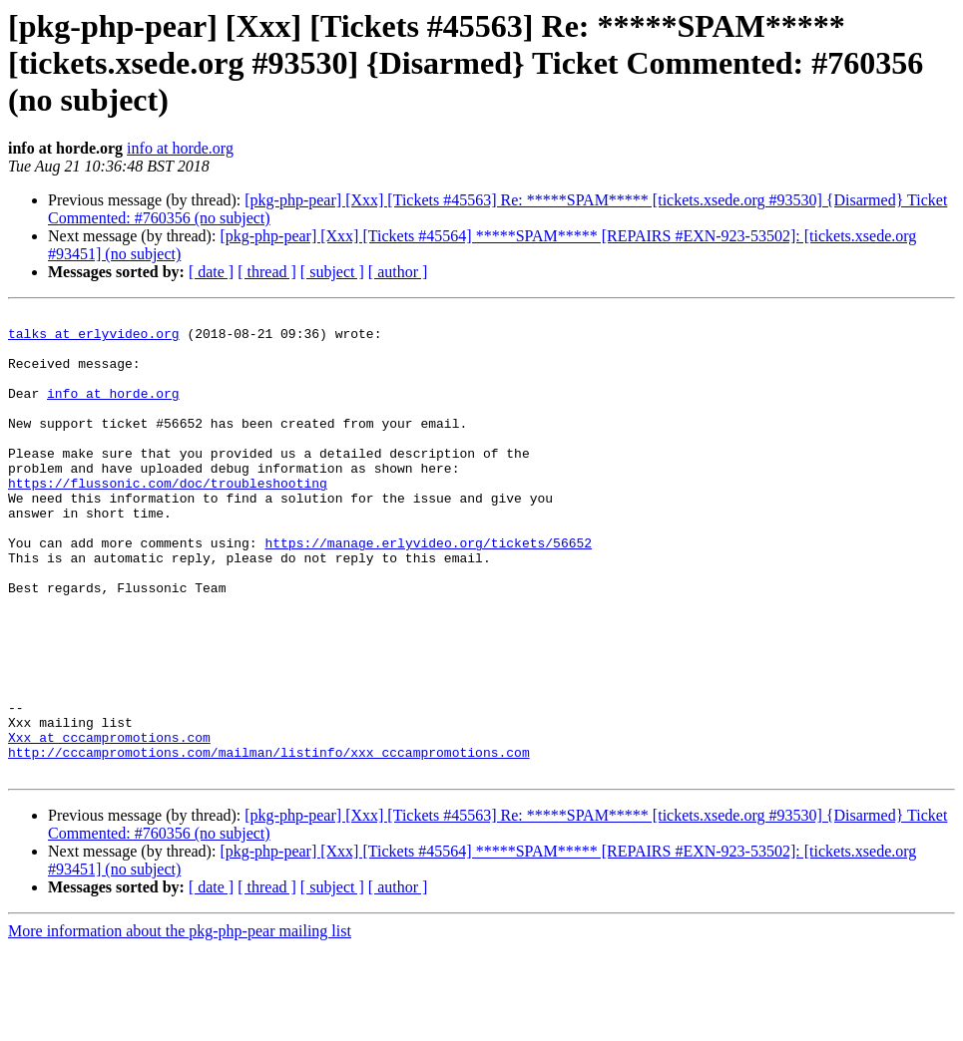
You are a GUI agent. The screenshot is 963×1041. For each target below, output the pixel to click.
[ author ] (398, 271)
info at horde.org (180, 148)
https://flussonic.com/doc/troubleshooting (167, 518)
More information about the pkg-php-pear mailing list (179, 1023)
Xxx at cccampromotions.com (109, 824)
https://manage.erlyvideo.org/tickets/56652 (428, 590)
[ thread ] (267, 271)
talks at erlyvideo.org (94, 339)
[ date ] (211, 271)
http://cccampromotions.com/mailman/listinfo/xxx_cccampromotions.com (269, 842)
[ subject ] (332, 271)
